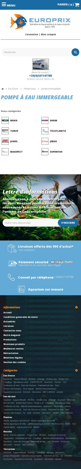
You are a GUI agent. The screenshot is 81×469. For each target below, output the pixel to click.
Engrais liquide (9, 427)
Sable (29, 412)
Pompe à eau (51, 379)
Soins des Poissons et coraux (34, 409)
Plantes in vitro (58, 423)
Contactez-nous (12, 330)
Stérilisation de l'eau (11, 385)
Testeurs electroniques (12, 388)
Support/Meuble (20, 379)
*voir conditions (26, 250)
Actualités (9, 321)
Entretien (26, 392)
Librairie (60, 392)
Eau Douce (9, 375)
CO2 (64, 382)
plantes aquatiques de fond (39, 423)
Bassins (7, 431)
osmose (68, 406)
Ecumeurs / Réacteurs (66, 399)
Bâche (5, 435)
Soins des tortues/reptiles (31, 455)
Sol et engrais (28, 388)
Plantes (7, 417)
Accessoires (65, 441)
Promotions (10, 339)
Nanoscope (58, 406)
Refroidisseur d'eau (20, 382)
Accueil (7, 312)
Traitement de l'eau (45, 385)
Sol (48, 441)
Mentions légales (13, 357)
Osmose (57, 382)
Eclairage (41, 379)
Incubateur (38, 459)
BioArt (67, 423)
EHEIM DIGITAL (36, 382)
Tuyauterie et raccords (12, 392)
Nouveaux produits (14, 344)
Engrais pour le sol (24, 427)
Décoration (36, 392)
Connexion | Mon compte (40, 34)
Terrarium (9, 449)
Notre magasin (11, 335)
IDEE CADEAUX (49, 392)
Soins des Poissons (28, 385)
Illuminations (70, 438)
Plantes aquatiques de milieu (14, 423)
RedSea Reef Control (24, 403)
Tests (57, 385)
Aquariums (7, 379)
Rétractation (10, 353)
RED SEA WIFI (8, 403)
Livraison (8, 326)
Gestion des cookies (14, 362)
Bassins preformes (17, 435)
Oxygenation (8, 438)
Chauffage (7, 382)
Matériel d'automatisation (46, 388)
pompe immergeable (11, 455)
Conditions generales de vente (20, 317)
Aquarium (7, 399)
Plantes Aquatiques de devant (43, 420)
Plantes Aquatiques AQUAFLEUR (16, 420)
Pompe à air (63, 379)
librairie (36, 427)
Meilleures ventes (13, 348)
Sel (24, 412)
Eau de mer (9, 396)
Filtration (32, 379)
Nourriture (48, 382)
